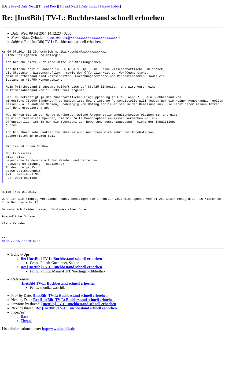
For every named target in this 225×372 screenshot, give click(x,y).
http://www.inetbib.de (21, 279)
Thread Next (68, 6)
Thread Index (110, 6)
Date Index (89, 6)
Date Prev (10, 6)
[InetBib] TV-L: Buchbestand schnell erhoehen (58, 323)
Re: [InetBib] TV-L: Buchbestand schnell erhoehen (61, 298)
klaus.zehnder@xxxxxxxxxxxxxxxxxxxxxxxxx (82, 37)
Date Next (28, 6)
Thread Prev (47, 6)
